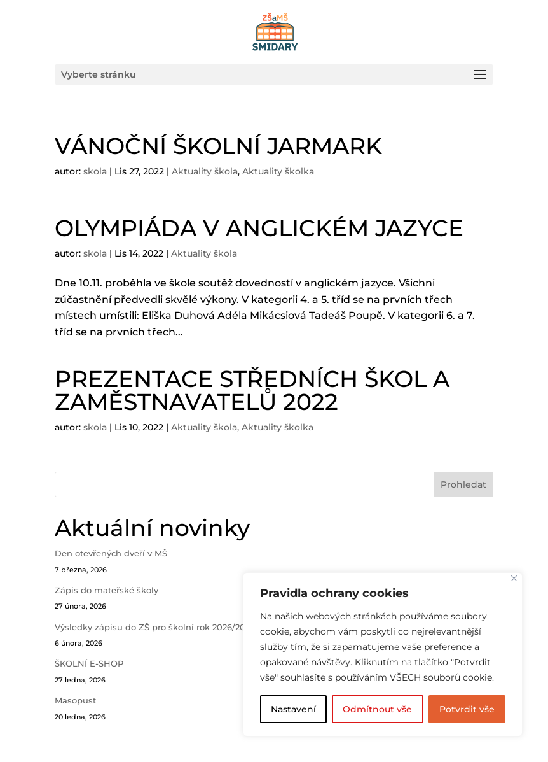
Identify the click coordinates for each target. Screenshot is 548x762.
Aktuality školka (278, 171)
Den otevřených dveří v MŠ (111, 553)
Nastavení (293, 709)
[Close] (514, 578)
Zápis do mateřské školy (106, 590)
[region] (383, 654)
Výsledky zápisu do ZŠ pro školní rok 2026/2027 (155, 627)
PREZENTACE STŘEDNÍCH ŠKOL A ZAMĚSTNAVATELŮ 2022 (252, 390)
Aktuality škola (205, 171)
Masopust (75, 700)
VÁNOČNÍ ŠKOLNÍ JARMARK (218, 146)
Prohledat (463, 484)
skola (95, 171)
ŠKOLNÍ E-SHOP (89, 663)
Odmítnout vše (377, 709)
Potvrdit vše (467, 709)
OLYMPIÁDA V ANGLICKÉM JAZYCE (259, 228)
